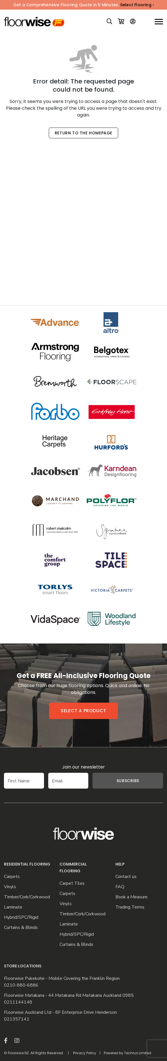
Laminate (13, 907)
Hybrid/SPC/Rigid (21, 917)
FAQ (119, 887)
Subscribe (128, 781)
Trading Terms (129, 907)
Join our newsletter (83, 767)
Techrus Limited (137, 1053)
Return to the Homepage (83, 133)
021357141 (16, 1019)
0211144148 (18, 1002)
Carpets (12, 877)
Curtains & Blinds (21, 928)
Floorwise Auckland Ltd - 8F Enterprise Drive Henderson (60, 1012)
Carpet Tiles (72, 883)
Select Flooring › (137, 5)
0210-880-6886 (21, 985)
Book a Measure (131, 897)
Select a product (83, 710)
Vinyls (10, 887)
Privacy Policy (84, 1053)
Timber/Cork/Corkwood (27, 897)
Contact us (126, 877)
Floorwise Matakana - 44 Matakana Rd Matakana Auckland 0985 (69, 995)
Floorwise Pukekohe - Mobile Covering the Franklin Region (62, 979)
